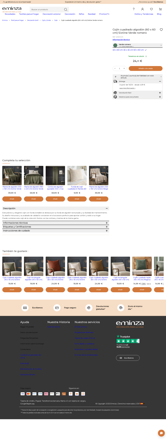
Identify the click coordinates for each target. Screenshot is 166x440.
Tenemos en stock (137, 65)
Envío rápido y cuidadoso (84, 364)
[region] (83, 24)
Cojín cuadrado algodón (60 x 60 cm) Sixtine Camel (98, 300)
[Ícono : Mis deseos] (161, 33)
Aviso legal (24, 384)
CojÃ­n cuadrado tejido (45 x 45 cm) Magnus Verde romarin (142, 300)
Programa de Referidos (84, 353)
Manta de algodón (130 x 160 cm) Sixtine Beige (98, 191)
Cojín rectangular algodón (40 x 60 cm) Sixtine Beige (120, 300)
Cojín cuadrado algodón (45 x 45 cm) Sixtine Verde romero (12, 300)
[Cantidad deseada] (119, 77)
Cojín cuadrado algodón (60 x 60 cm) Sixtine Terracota (55, 300)
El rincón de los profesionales (86, 376)
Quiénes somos (53, 348)
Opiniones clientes (27, 395)
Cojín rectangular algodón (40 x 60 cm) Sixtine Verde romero (33, 300)
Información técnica (121, 43)
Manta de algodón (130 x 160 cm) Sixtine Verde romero (12, 192)
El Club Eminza (81, 348)
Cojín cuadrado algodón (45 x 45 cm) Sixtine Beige (77, 300)
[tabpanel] (63, 16)
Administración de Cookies (31, 390)
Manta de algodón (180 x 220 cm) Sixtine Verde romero (33, 192)
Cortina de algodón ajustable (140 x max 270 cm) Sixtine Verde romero (55, 193)
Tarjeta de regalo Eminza (85, 359)
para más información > (127, 102)
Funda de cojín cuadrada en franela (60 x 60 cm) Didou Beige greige (77, 193)
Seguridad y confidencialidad (86, 370)
